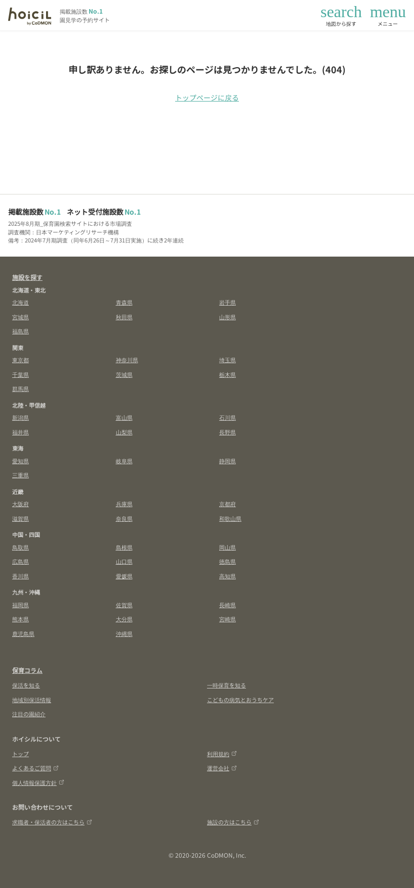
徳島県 (227, 561)
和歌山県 (230, 518)
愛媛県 (124, 576)
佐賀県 (124, 605)
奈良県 (124, 518)
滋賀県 (20, 518)
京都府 (227, 504)
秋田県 (124, 317)
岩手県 (227, 302)
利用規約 (222, 754)
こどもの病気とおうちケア (240, 700)
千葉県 (20, 374)
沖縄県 (124, 633)
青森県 (124, 302)
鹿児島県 (23, 633)
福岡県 (20, 605)
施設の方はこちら (233, 822)
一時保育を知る (226, 685)
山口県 (124, 561)
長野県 (227, 432)
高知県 (227, 576)
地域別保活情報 (31, 700)
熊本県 (20, 619)
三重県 (20, 475)
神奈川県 (127, 360)
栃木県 (227, 374)
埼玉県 (227, 360)
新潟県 (20, 417)
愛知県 (20, 461)
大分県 (124, 619)
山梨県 (124, 432)
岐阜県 (124, 461)
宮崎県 (227, 619)
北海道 (20, 302)
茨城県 (124, 374)
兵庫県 (124, 504)
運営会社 (222, 768)
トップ (20, 754)
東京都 (20, 360)
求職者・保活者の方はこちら (52, 822)
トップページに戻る (207, 97)
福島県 (20, 331)
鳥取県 (20, 547)
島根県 (124, 547)
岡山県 (227, 547)
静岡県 (227, 461)
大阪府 (20, 504)
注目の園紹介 (29, 714)
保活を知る (26, 685)
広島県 (20, 561)
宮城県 (20, 317)
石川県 (227, 417)
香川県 (20, 576)
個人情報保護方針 (38, 782)
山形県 (227, 317)
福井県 (20, 432)
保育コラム (27, 670)
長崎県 (227, 605)
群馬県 (20, 388)
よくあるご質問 (35, 768)
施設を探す (27, 277)
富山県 (124, 417)
